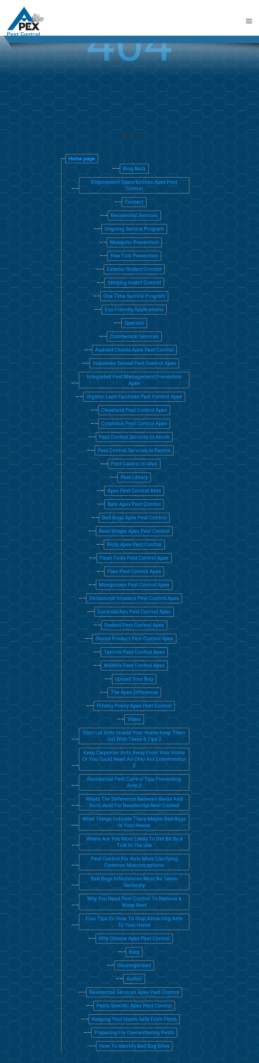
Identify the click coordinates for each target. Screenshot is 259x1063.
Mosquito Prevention (134, 242)
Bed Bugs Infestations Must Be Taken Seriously (134, 882)
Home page (81, 159)
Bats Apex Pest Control (134, 504)
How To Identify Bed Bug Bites (134, 1046)
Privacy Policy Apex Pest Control (134, 706)
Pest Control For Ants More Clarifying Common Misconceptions (134, 862)
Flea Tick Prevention (134, 256)
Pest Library (134, 477)
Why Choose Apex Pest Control (134, 938)
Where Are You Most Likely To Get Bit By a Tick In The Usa (134, 842)
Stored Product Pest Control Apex (134, 638)
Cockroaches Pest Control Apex (134, 612)
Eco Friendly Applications (134, 309)
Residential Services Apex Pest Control (134, 992)
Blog (134, 952)
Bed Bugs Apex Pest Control (134, 517)
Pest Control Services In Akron (134, 437)
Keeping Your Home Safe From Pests (134, 1019)
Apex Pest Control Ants (134, 491)
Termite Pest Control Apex (134, 652)
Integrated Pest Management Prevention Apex (134, 380)
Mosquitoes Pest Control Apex (134, 585)
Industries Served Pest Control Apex (134, 363)
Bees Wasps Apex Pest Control (134, 531)
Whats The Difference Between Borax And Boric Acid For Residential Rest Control (134, 802)
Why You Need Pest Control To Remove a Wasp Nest (134, 902)
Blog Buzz (134, 168)
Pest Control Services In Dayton (134, 450)
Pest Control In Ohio (134, 464)
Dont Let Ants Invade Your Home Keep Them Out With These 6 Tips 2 (134, 736)
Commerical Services (134, 336)
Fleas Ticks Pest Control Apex (134, 558)
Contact (134, 202)
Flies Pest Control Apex (134, 571)
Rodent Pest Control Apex (134, 625)
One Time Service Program (134, 296)
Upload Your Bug (134, 679)
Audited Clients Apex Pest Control (134, 350)
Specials (134, 323)
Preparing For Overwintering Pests (134, 1032)
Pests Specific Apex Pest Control (134, 1006)
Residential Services (134, 215)
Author (134, 979)
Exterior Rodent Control (134, 269)
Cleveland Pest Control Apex (134, 410)
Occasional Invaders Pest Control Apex (134, 598)
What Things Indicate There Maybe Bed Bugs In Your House (134, 822)
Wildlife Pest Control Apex (134, 665)
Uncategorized (134, 965)
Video (134, 719)
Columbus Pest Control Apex (134, 423)
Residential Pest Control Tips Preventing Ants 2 (134, 782)
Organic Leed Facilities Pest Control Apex (134, 397)
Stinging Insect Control (134, 283)
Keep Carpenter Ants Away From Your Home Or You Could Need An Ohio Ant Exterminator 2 (134, 759)
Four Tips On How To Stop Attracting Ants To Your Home (134, 922)
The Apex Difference (134, 692)
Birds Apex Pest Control (134, 544)
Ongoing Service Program (134, 229)
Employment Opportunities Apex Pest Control (134, 185)
